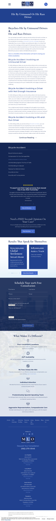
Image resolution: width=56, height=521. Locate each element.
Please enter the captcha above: (17, 319)
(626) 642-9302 (28, 498)
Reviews (37, 420)
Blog (42, 420)
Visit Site (28, 464)
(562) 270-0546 (28, 449)
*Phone (10, 294)
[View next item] (33, 204)
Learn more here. (31, 374)
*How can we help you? (14, 308)
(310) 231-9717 (28, 457)
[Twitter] (26, 434)
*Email (30, 294)
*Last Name (32, 289)
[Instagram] (32, 434)
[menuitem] (28, 153)
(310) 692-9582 (28, 484)
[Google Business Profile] (29, 434)
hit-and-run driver (35, 123)
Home (8, 420)
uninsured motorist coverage (30, 41)
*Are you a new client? (14, 298)
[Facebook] (23, 434)
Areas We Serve (32, 422)
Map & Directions (27, 463)
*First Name (11, 289)
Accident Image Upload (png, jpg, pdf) (18, 303)
